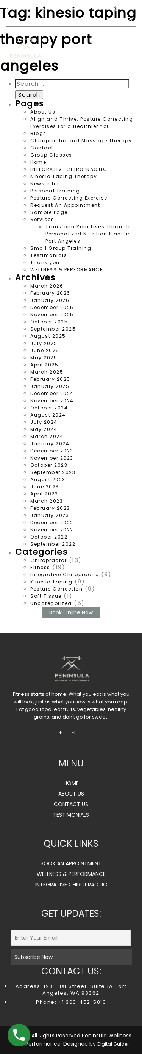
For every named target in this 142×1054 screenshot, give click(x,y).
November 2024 (52, 400)
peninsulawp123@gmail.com (104, 8)
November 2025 (52, 314)
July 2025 (44, 343)
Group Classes (51, 155)
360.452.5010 (119, 19)
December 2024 (52, 393)
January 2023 (49, 515)
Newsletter (44, 183)
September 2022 (52, 544)
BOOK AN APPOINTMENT (71, 863)
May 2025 (43, 357)
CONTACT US (71, 804)
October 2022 (48, 537)
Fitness (40, 567)
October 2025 (49, 322)
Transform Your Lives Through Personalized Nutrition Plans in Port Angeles (88, 233)
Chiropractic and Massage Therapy (81, 140)
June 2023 (44, 486)
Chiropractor (48, 560)
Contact (42, 148)
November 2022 (51, 529)
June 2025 (44, 350)
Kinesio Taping (51, 582)
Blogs (38, 133)
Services (42, 219)
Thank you (45, 262)
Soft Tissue (46, 596)
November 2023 (51, 458)
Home (38, 162)
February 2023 (50, 508)
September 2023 (52, 472)
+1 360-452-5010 (81, 1002)
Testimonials (48, 255)
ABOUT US (71, 793)
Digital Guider (113, 1044)
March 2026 (46, 286)
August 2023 (48, 479)
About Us (42, 112)
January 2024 (49, 443)
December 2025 (52, 307)
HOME (71, 783)
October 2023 (48, 465)
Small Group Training (60, 248)
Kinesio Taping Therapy (63, 176)
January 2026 (49, 300)
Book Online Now (71, 612)
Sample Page (49, 212)
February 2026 (50, 293)
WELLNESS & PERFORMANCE (66, 269)
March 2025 (46, 372)
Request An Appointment (65, 205)
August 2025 (48, 336)
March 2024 (46, 436)
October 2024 (49, 408)
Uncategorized (51, 603)
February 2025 (50, 379)
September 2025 (53, 329)
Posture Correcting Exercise (69, 198)
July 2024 (44, 422)
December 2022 (51, 522)
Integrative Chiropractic (64, 574)
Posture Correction (56, 589)
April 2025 (44, 365)
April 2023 (44, 494)
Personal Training (55, 191)
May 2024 (43, 429)
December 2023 (51, 451)
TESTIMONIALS (71, 814)
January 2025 (49, 386)
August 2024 (48, 415)
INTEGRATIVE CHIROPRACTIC (68, 169)
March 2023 (46, 501)
